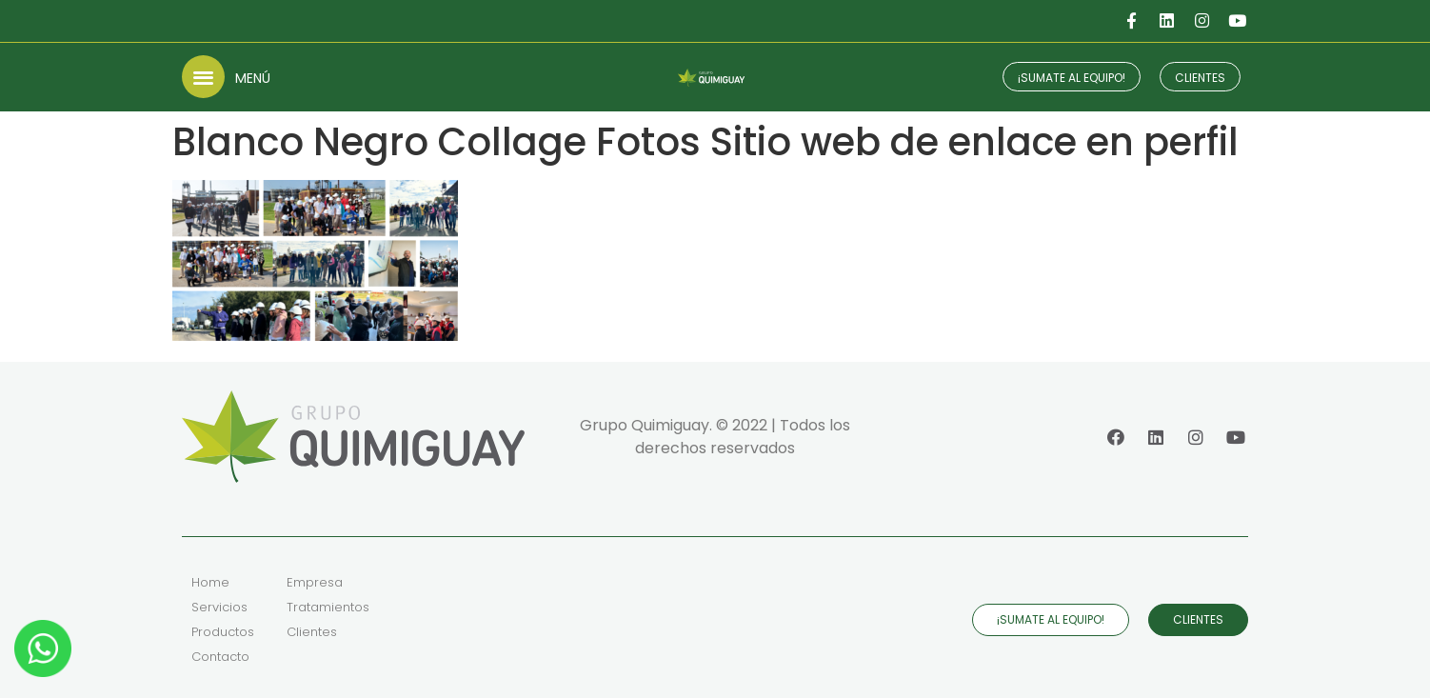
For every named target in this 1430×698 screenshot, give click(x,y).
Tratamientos (328, 607)
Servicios (219, 607)
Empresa (315, 582)
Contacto (220, 657)
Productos (222, 632)
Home (210, 582)
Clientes (312, 632)
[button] (203, 76)
